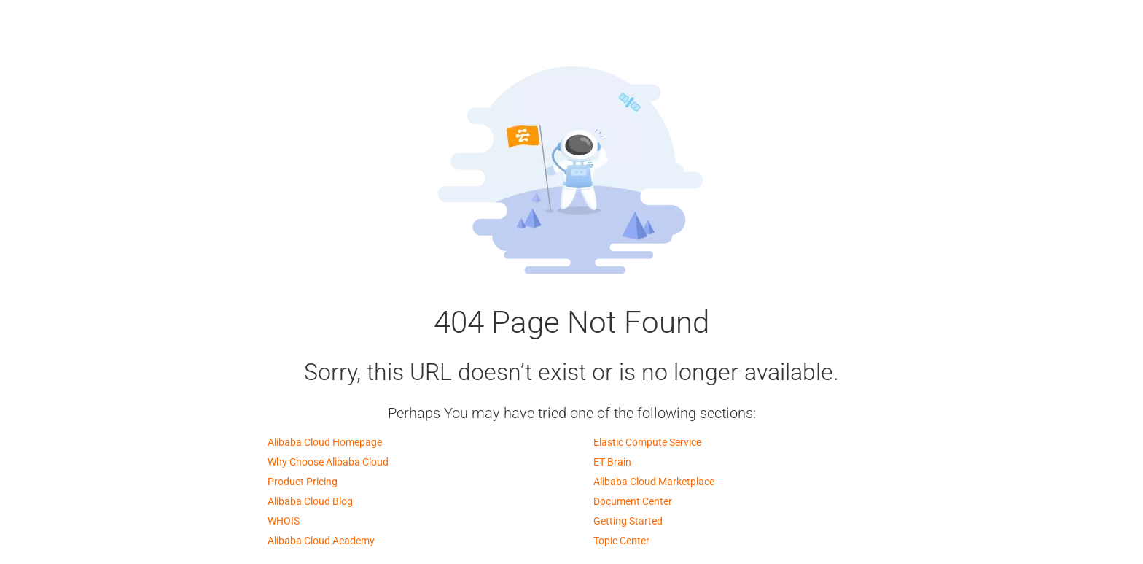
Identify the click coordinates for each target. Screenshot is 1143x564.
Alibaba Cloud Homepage (325, 442)
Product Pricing (303, 481)
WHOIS (284, 521)
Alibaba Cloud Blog (310, 501)
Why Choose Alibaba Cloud (328, 462)
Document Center (632, 501)
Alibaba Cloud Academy (321, 540)
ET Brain (612, 462)
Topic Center (621, 540)
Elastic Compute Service (647, 442)
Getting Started (628, 521)
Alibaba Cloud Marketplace (653, 481)
